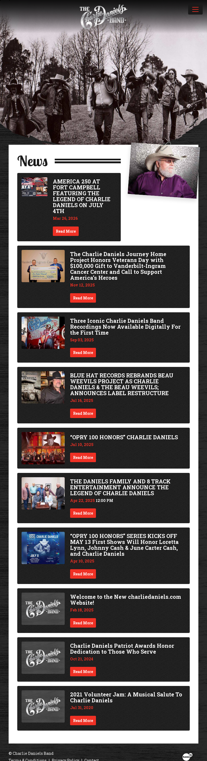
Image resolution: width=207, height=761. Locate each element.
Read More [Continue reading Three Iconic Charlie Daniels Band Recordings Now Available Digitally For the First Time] (83, 352)
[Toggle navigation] (195, 9)
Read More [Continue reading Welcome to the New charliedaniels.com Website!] (83, 622)
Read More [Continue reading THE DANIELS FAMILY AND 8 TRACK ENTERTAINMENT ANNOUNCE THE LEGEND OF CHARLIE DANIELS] (83, 513)
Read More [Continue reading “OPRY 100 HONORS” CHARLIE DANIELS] (83, 457)
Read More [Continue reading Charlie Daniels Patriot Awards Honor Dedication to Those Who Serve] (83, 671)
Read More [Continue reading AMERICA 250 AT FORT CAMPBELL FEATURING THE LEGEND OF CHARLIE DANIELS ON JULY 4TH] (66, 231)
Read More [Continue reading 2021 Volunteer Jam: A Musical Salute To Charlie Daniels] (83, 720)
